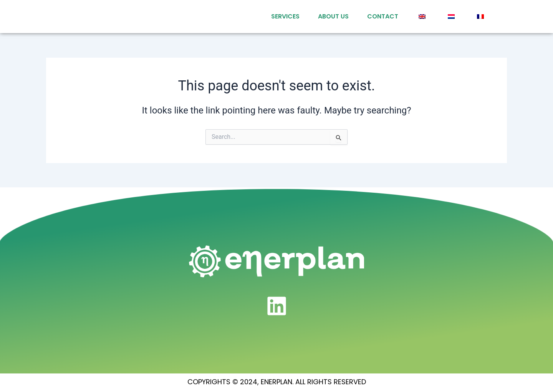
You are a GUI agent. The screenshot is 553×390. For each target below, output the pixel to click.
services (285, 16)
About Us (333, 16)
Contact (382, 16)
